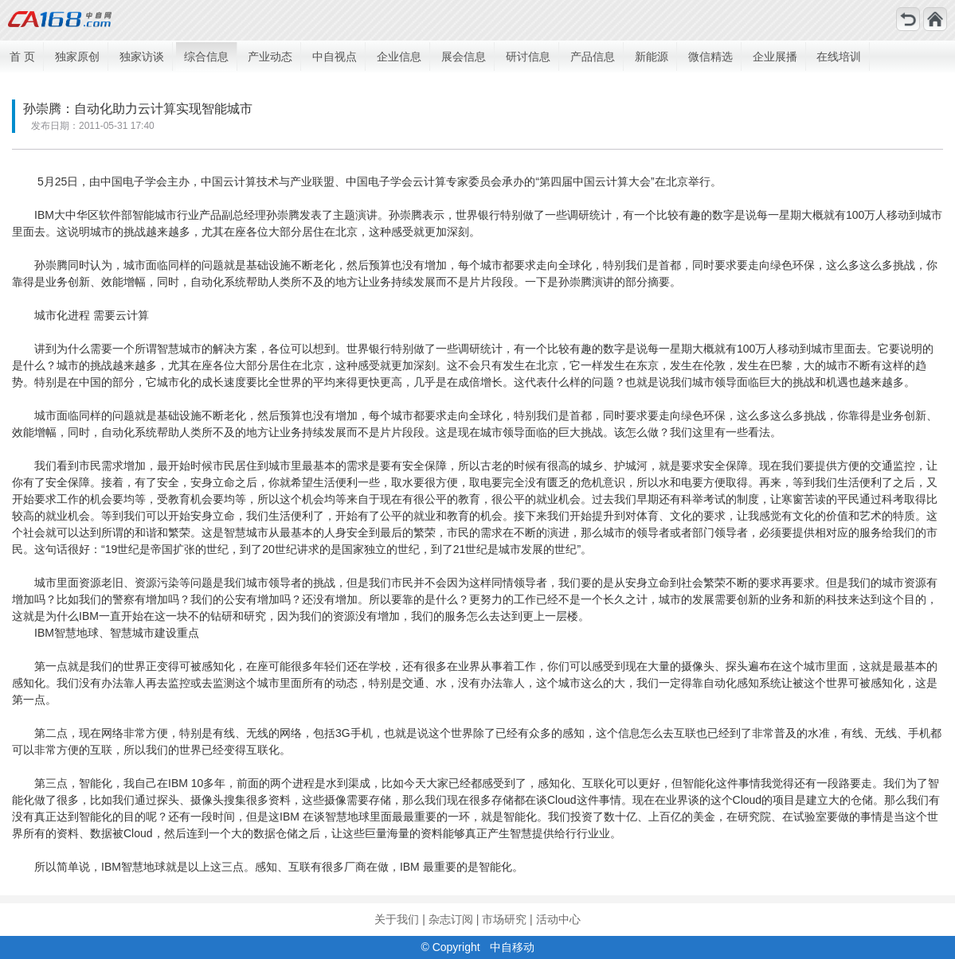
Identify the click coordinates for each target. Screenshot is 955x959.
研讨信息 (528, 56)
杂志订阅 (451, 919)
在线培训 (838, 56)
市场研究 (504, 919)
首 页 (22, 56)
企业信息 (399, 56)
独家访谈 (141, 56)
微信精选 (710, 56)
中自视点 (334, 56)
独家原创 (77, 56)
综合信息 (206, 56)
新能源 (651, 56)
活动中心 (558, 919)
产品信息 (592, 56)
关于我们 (396, 919)
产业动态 (270, 56)
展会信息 (463, 56)
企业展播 (775, 56)
